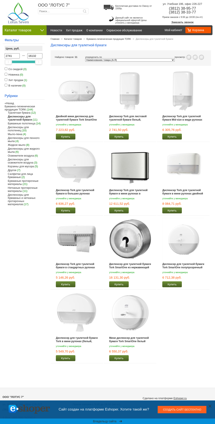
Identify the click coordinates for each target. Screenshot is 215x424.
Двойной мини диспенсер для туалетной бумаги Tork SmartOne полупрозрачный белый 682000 (76, 118)
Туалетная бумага (19, 112)
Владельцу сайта (107, 421)
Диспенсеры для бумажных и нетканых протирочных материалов (21, 199)
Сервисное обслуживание (124, 30)
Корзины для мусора (21, 166)
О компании (94, 30)
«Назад (9, 103)
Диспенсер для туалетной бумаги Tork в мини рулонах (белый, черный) (77, 339)
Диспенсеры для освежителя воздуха (20, 161)
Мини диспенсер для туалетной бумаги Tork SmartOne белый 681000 (129, 339)
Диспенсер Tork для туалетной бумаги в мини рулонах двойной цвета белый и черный (182, 192)
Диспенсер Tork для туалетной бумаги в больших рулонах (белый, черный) (75, 192)
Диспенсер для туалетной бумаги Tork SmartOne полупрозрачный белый (183, 266)
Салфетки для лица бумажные (20, 175)
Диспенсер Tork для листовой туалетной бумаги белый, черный (128, 118)
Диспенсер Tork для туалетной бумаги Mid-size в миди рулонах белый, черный (182, 118)
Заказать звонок (182, 22)
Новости (56, 30)
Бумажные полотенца (21, 123)
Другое (12, 170)
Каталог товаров (73, 39)
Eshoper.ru (180, 398)
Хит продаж (74, 30)
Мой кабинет (173, 30)
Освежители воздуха (21, 155)
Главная (55, 39)
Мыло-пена (15, 134)
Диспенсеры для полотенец (18, 129)
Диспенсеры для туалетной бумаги (20, 118)
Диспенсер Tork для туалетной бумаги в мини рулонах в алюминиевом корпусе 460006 (128, 192)
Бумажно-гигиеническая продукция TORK (20, 108)
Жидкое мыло (16, 144)
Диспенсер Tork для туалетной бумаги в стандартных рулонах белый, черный (75, 266)
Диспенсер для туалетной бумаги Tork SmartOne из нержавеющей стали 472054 (130, 266)
